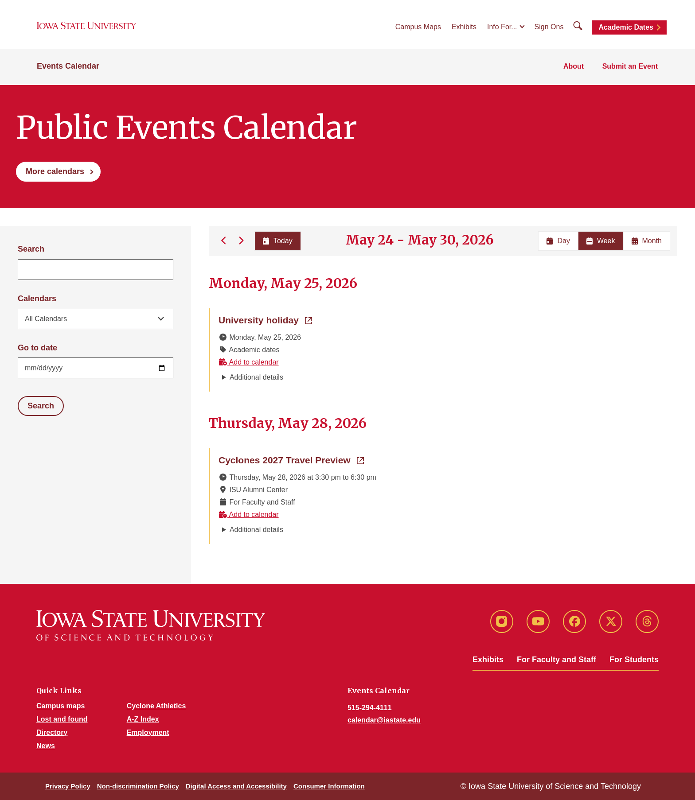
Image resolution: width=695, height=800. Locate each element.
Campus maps (60, 706)
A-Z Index (143, 719)
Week (600, 241)
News (45, 746)
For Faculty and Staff (556, 659)
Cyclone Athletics (156, 706)
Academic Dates (625, 27)
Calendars (37, 298)
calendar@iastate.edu (384, 720)
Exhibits (464, 27)
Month (647, 241)
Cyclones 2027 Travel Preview (291, 459)
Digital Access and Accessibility (236, 786)
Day (558, 241)
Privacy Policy (67, 786)
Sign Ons (549, 27)
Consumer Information (329, 786)
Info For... (502, 27)
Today (277, 241)
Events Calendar (68, 67)
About (574, 67)
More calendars (55, 171)
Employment (148, 732)
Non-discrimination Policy (138, 786)
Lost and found (62, 719)
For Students (634, 659)
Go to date (37, 347)
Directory (51, 732)
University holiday (265, 319)
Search (31, 249)
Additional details (256, 377)
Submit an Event (630, 67)
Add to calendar (249, 362)
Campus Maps (418, 27)
